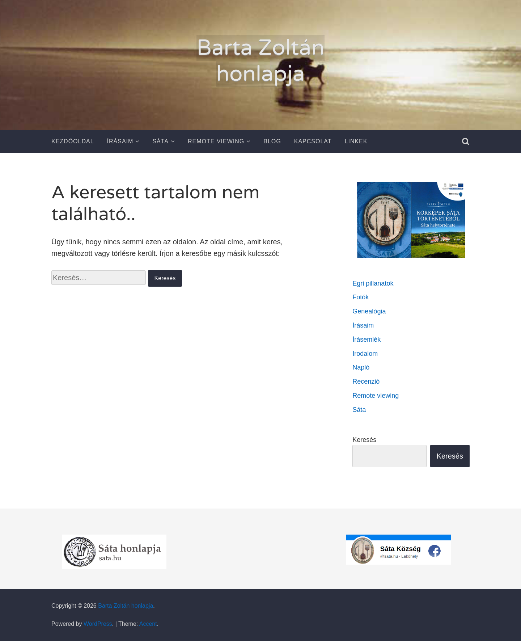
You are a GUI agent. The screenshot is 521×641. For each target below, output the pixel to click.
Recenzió (366, 381)
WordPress (98, 624)
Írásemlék (366, 339)
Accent (148, 624)
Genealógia (369, 311)
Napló (360, 367)
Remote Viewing (216, 141)
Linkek (356, 141)
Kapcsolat (313, 141)
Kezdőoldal (72, 141)
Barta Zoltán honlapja (260, 61)
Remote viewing (375, 395)
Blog (272, 141)
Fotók (360, 297)
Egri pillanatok (372, 283)
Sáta (160, 141)
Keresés (364, 439)
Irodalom (365, 353)
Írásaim (120, 141)
